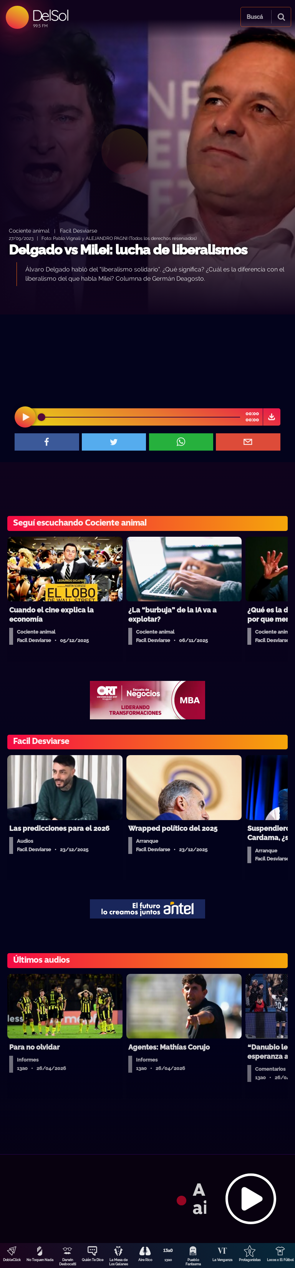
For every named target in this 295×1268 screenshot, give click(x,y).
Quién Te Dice (92, 1260)
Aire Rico (145, 1260)
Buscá (255, 16)
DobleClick (12, 1260)
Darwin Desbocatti (67, 1262)
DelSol (50, 15)
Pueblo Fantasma (193, 1262)
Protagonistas (249, 1260)
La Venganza (222, 1260)
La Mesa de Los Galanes (118, 1262)
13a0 (168, 1260)
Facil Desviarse (78, 230)
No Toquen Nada (40, 1260)
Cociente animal (29, 230)
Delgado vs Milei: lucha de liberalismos (128, 250)
